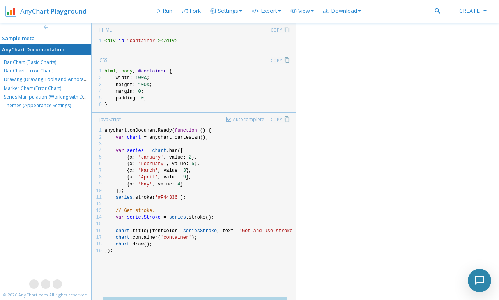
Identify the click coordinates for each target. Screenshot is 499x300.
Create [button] (473, 10)
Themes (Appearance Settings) (37, 105)
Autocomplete (248, 119)
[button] (302, 11)
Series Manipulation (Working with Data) (47, 97)
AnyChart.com (33, 295)
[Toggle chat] (479, 280)
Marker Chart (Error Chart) (32, 88)
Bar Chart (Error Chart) (28, 70)
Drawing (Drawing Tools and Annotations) (50, 79)
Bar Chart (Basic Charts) (30, 62)
